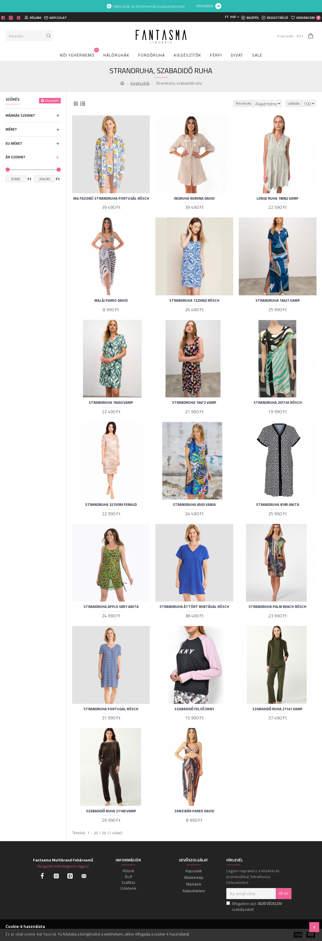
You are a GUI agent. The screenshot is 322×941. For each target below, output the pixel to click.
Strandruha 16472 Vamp (194, 402)
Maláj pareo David (111, 300)
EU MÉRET (14, 143)
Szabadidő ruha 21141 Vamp (277, 709)
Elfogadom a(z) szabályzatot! (254, 906)
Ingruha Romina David (194, 198)
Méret (11, 129)
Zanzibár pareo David (194, 811)
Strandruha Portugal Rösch (110, 709)
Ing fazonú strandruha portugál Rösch (111, 198)
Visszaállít (52, 100)
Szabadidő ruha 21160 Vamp (111, 811)
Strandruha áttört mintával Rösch (194, 606)
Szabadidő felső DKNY (194, 709)
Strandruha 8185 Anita (277, 504)
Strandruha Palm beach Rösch (277, 606)
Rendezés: (232, 103)
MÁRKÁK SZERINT (20, 115)
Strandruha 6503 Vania (194, 504)
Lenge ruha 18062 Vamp (277, 198)
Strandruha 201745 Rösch (277, 402)
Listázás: (296, 103)
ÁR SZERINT (16, 157)
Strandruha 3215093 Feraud (111, 504)
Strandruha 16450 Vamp (111, 402)
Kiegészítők (140, 83)
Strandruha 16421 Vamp (277, 300)
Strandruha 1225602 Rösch (194, 300)
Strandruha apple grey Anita (111, 606)
